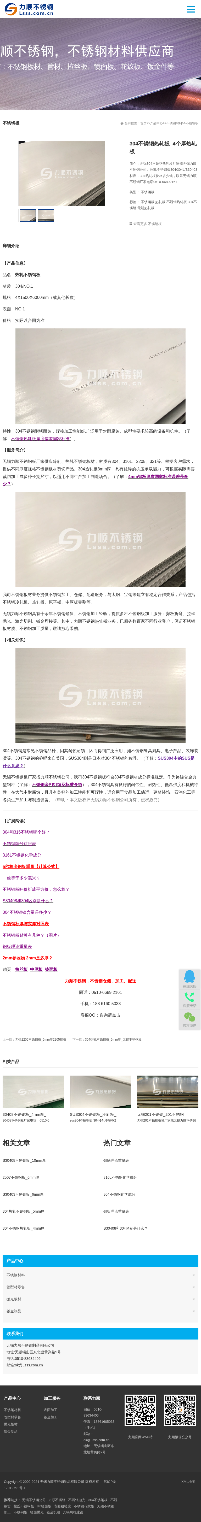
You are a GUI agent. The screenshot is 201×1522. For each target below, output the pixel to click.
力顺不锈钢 (56, 1500)
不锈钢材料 (174, 123)
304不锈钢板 (98, 1500)
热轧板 (160, 202)
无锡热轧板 (145, 208)
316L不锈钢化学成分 (120, 1177)
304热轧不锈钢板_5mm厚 (23, 1211)
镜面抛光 (37, 1512)
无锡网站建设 (73, 1512)
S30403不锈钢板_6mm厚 (23, 1194)
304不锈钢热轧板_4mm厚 (23, 1228)
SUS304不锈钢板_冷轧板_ (93, 1114)
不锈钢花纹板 (84, 1506)
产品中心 (156, 123)
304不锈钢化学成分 (119, 1194)
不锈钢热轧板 (176, 202)
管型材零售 (16, 1287)
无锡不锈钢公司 (34, 1500)
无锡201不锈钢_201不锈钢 (160, 1114)
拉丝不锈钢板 (24, 1506)
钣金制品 (14, 1311)
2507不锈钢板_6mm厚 (21, 1177)
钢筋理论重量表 (116, 1160)
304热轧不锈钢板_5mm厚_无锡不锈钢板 (113, 1039)
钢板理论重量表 (116, 1211)
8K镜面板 (44, 1506)
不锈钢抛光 (76, 1500)
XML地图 (188, 1482)
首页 (143, 123)
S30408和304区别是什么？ (125, 1228)
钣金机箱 (53, 1512)
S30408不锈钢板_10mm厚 (24, 1160)
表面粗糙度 (62, 1506)
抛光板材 (14, 1299)
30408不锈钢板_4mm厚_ (24, 1114)
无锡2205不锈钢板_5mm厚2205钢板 (40, 1039)
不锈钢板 (192, 123)
